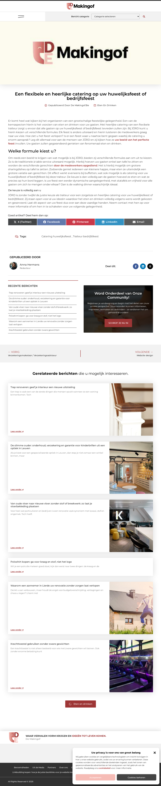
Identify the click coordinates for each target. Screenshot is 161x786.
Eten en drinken (106, 105)
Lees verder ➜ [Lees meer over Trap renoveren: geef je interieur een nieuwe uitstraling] (17, 431)
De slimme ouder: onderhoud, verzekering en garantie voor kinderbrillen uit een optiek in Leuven (58, 447)
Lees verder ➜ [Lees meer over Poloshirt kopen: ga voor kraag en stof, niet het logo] (17, 571)
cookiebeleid (104, 768)
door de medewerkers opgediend (75, 165)
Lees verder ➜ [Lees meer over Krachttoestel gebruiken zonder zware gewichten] (17, 688)
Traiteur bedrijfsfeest (86, 236)
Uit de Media (38, 767)
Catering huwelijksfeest (56, 236)
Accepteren (95, 777)
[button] (154, 752)
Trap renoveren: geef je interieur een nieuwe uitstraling (37, 292)
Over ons (63, 767)
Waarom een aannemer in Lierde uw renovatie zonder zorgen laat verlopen (55, 585)
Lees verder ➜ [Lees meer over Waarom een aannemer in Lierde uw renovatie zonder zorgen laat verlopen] (17, 630)
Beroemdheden (21, 767)
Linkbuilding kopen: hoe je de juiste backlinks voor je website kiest (43, 772)
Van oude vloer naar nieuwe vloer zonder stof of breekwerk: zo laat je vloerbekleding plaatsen (51, 505)
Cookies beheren (136, 777)
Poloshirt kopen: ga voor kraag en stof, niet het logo (35, 315)
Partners (52, 767)
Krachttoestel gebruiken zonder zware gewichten (34, 330)
